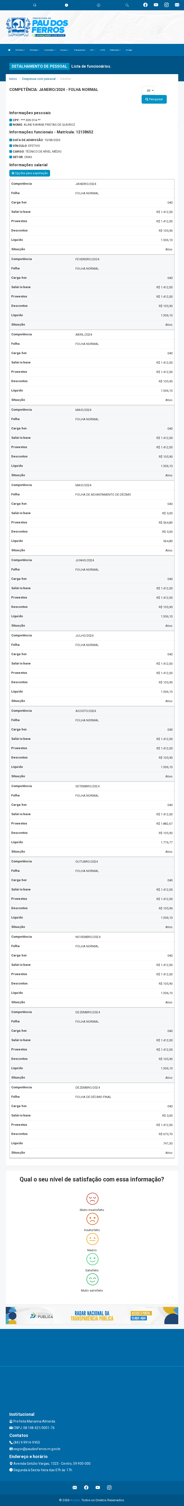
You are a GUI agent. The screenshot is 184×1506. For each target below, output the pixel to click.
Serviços (64, 50)
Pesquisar (154, 99)
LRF (92, 50)
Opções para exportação (30, 173)
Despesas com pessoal (39, 79)
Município (34, 50)
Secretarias (49, 50)
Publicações (115, 50)
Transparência (79, 50)
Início (13, 79)
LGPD (102, 50)
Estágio (129, 50)
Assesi (75, 1500)
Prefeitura (20, 50)
